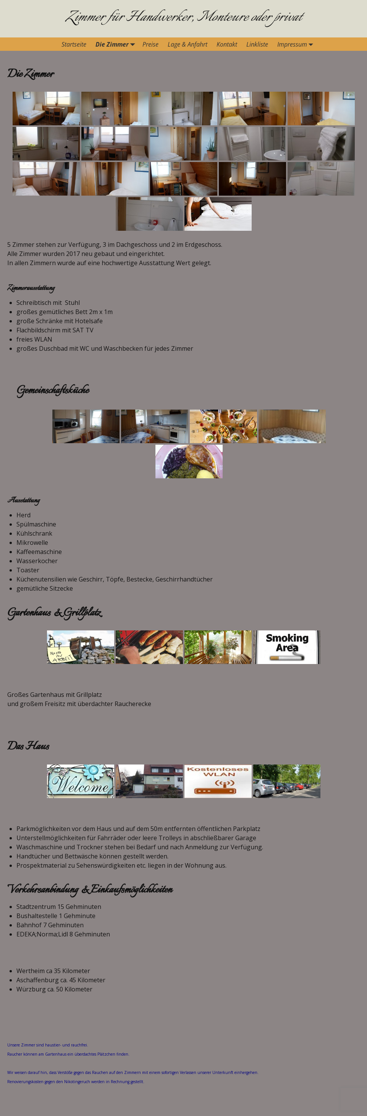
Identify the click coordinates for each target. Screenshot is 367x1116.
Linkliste (257, 44)
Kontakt (227, 44)
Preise (150, 44)
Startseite (73, 44)
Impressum (296, 44)
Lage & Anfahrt (187, 44)
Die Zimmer (116, 44)
